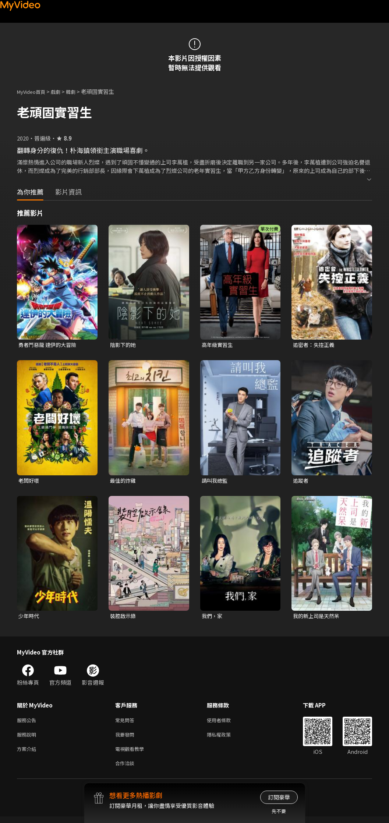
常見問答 (126, 723)
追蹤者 (301, 481)
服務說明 (28, 738)
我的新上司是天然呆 (318, 617)
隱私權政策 (225, 738)
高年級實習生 (218, 345)
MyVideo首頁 (33, 91)
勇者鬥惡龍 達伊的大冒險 (49, 345)
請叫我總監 (215, 481)
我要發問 (126, 738)
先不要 (279, 811)
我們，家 (213, 617)
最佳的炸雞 (124, 481)
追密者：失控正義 (315, 345)
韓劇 (78, 91)
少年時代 (29, 617)
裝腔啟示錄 (124, 617)
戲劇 (61, 91)
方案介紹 (28, 754)
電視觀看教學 (131, 754)
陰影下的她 (124, 345)
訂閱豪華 (279, 797)
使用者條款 (225, 723)
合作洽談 (126, 769)
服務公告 (28, 723)
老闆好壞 (29, 481)
